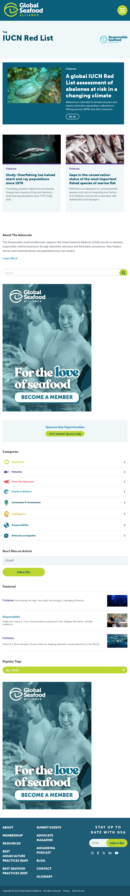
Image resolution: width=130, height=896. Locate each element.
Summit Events (49, 827)
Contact (44, 869)
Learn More (10, 258)
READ (72, 116)
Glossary (45, 876)
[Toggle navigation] (122, 10)
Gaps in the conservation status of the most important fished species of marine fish (92, 179)
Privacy (66, 891)
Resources (12, 843)
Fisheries (8, 600)
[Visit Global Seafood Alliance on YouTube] (116, 853)
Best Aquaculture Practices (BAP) (15, 856)
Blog (41, 861)
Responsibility (11, 616)
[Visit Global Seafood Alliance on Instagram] (92, 853)
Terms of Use (78, 891)
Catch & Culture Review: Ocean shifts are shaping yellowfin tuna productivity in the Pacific (51, 644)
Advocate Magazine (45, 838)
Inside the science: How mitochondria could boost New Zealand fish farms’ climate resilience (47, 623)
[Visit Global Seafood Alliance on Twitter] (104, 853)
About (8, 827)
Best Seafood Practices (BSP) (15, 871)
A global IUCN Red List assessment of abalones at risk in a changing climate (91, 86)
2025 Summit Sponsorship (65, 434)
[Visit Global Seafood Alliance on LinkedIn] (110, 853)
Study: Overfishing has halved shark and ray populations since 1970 (30, 179)
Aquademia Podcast (46, 850)
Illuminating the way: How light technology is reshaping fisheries (49, 600)
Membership (13, 835)
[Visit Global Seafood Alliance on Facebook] (98, 853)
